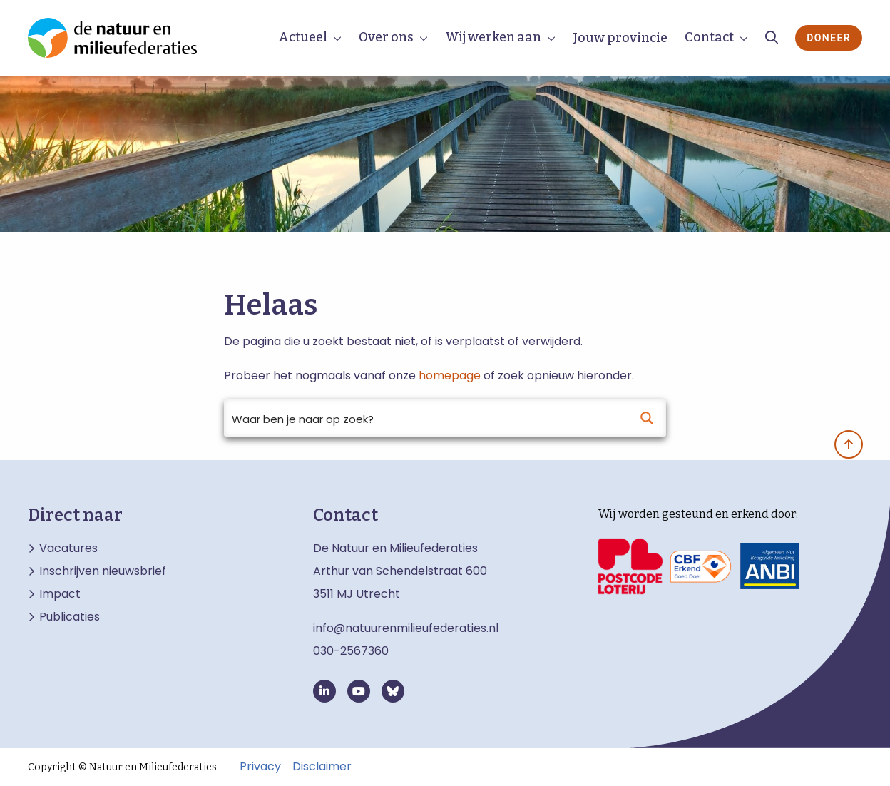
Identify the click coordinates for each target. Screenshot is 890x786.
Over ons (386, 37)
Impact (60, 594)
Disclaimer (322, 766)
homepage (450, 375)
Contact (709, 37)
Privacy (260, 766)
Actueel (302, 37)
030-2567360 (351, 651)
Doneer (829, 38)
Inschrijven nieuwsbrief (102, 571)
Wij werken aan (493, 37)
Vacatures (68, 548)
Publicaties (69, 617)
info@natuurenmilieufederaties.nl (405, 628)
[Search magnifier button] (647, 418)
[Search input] (427, 418)
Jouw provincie (620, 38)
